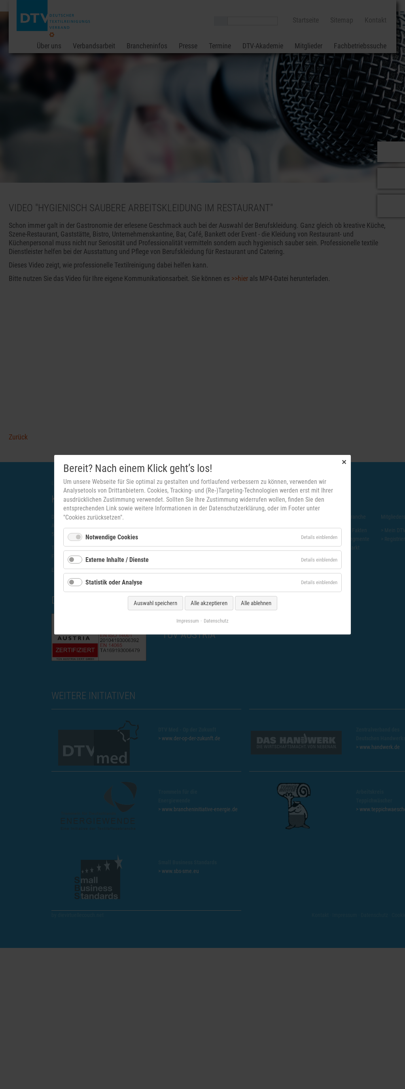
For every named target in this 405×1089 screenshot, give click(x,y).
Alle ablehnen (256, 602)
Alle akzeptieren (209, 602)
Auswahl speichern (155, 602)
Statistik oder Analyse (113, 582)
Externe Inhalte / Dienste (117, 560)
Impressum (187, 620)
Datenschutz (216, 620)
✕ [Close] (343, 462)
